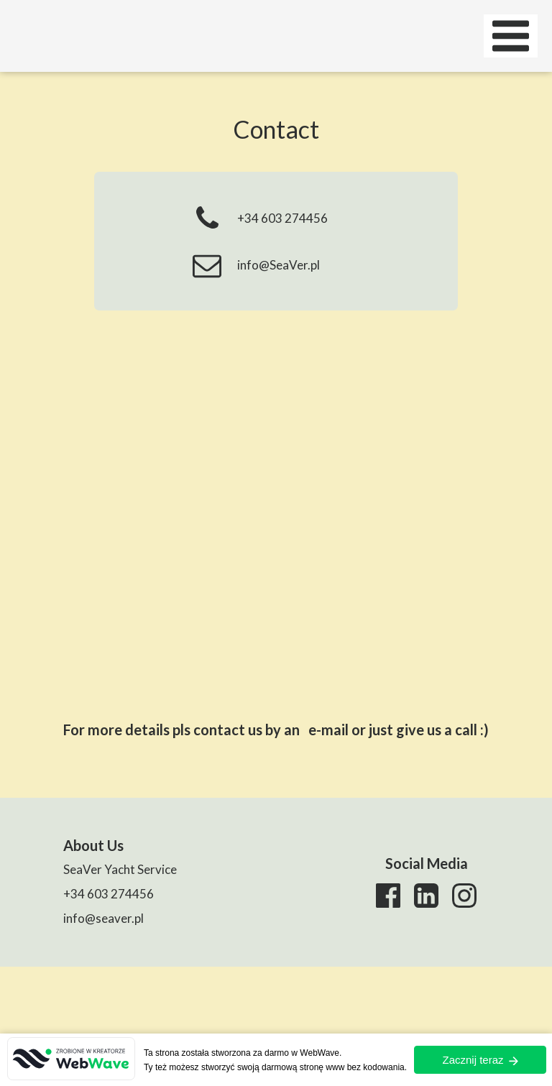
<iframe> (276, 505)
